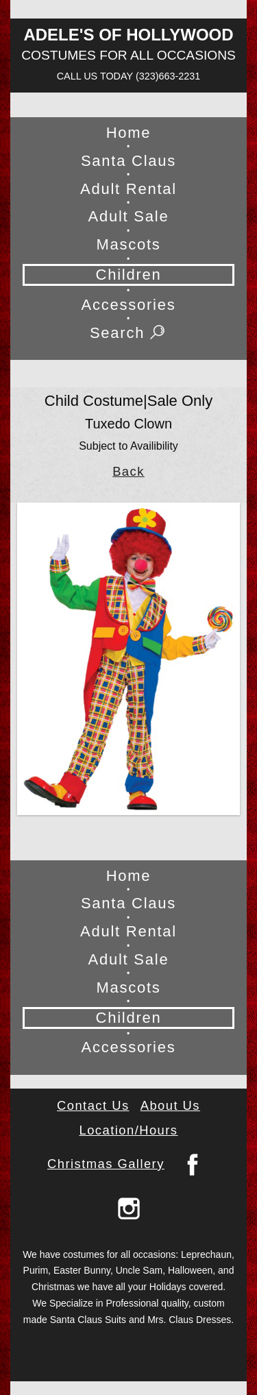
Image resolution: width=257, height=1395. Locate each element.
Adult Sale (128, 216)
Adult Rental (128, 188)
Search (128, 333)
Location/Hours (128, 1130)
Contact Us (93, 1105)
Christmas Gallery (105, 1163)
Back (128, 471)
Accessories (129, 304)
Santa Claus (128, 160)
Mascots (128, 244)
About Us (170, 1105)
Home (128, 132)
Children (128, 274)
